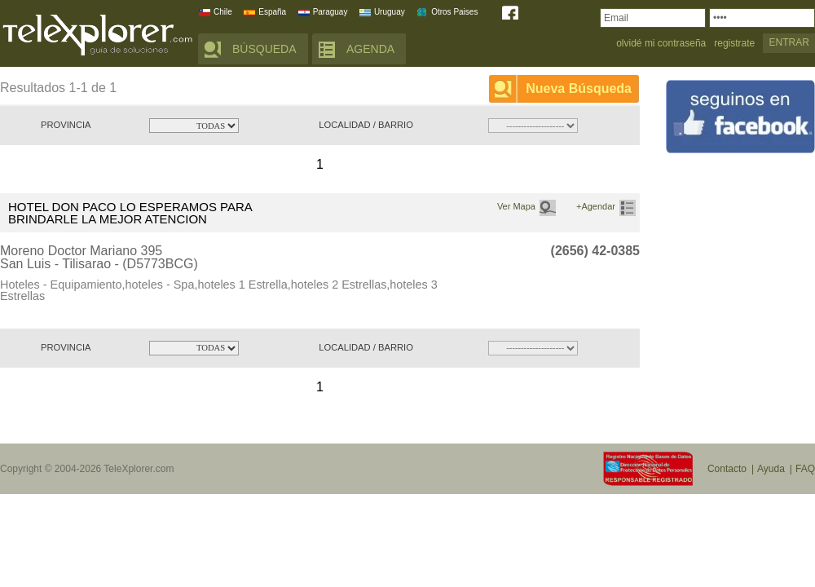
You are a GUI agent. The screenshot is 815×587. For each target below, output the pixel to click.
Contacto (727, 469)
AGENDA (370, 48)
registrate (734, 43)
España (272, 11)
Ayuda (771, 469)
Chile (223, 11)
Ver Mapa (516, 206)
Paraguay (330, 11)
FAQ (805, 469)
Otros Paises (454, 11)
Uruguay (389, 11)
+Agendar (595, 206)
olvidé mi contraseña (661, 43)
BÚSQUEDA (264, 48)
